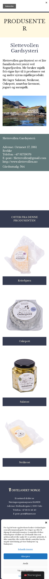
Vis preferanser (25, 570)
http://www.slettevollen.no (20, 161)
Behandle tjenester (25, 549)
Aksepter (25, 556)
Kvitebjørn (24, 280)
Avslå (25, 563)
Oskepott (24, 341)
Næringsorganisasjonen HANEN (24, 502)
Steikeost (24, 462)
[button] (46, 522)
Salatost (24, 401)
